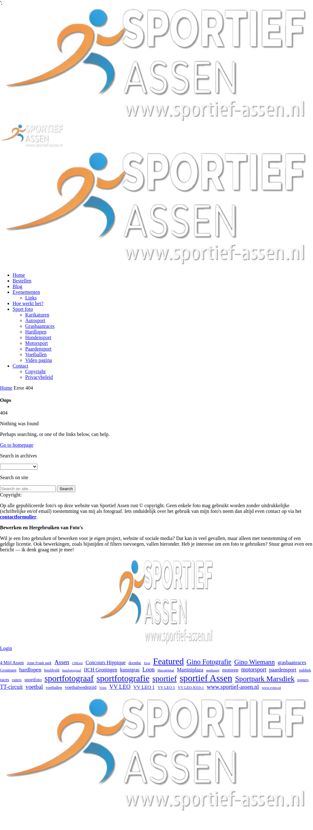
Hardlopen (36, 331)
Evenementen (26, 292)
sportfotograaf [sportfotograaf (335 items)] (69, 678)
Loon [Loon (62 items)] (148, 669)
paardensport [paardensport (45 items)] (282, 670)
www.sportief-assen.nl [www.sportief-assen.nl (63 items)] (233, 686)
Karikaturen (37, 314)
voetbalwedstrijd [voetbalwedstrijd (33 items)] (80, 687)
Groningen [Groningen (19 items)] (8, 670)
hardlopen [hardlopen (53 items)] (30, 669)
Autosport (35, 320)
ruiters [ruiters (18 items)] (16, 680)
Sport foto (23, 309)
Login (6, 648)
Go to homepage (16, 445)
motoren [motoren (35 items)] (230, 669)
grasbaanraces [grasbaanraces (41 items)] (292, 662)
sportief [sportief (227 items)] (164, 678)
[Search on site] (28, 488)
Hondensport (38, 337)
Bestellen (22, 280)
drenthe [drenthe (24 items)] (134, 662)
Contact (20, 366)
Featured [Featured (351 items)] (168, 661)
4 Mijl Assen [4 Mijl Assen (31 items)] (12, 662)
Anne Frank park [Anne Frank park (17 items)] (39, 663)
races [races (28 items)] (4, 679)
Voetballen (36, 354)
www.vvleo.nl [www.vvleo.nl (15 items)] (271, 687)
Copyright (35, 371)
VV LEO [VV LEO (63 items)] (119, 686)
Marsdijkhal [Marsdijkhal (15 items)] (165, 670)
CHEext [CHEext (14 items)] (77, 663)
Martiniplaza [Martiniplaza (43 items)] (190, 670)
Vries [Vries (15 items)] (102, 687)
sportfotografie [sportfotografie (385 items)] (122, 678)
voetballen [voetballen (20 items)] (54, 687)
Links (31, 297)
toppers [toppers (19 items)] (303, 680)
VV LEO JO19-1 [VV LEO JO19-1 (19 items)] (191, 687)
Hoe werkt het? (28, 303)
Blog (17, 286)
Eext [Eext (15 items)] (147, 663)
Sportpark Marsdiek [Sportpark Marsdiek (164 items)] (264, 679)
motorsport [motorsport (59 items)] (253, 669)
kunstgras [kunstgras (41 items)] (129, 669)
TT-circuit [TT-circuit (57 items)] (11, 687)
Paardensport (38, 348)
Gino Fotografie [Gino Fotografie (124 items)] (209, 662)
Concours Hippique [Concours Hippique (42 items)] (106, 662)
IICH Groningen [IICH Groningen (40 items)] (100, 669)
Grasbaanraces (39, 326)
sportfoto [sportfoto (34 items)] (33, 679)
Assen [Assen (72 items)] (61, 662)
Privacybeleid (39, 377)
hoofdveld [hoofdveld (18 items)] (51, 670)
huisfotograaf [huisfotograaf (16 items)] (71, 670)
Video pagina (38, 360)
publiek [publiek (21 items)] (305, 670)
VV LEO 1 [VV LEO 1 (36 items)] (144, 687)
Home (19, 275)
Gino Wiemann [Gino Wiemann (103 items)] (254, 662)
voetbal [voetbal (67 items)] (34, 686)
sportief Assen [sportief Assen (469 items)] (205, 678)
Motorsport (36, 343)
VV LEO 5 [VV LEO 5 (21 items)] (166, 687)
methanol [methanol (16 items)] (212, 670)
